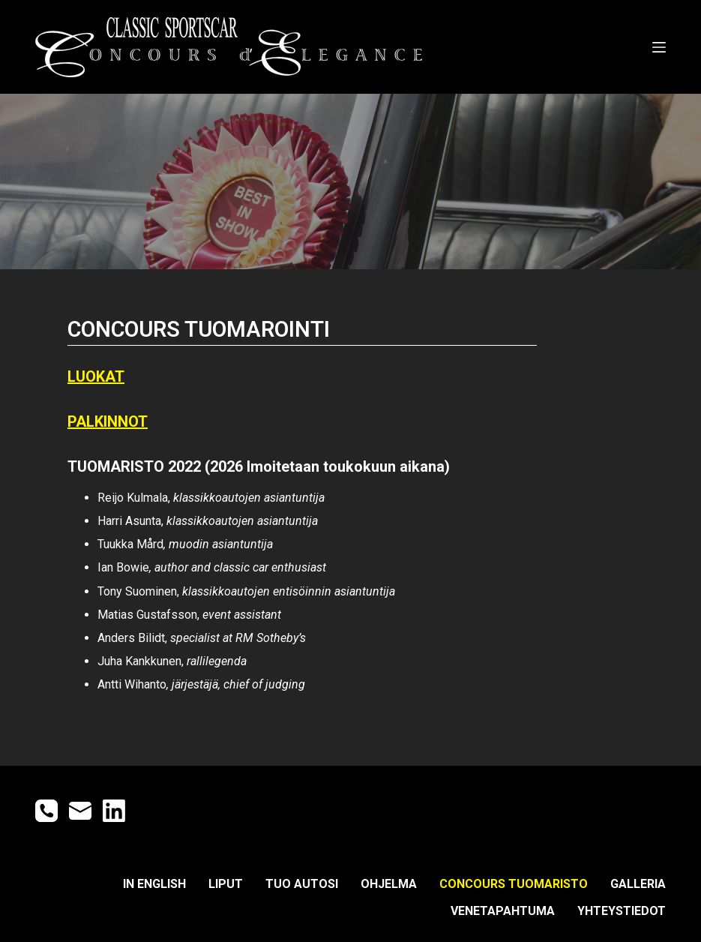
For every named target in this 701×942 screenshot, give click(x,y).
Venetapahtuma (503, 911)
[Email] (80, 811)
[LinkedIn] (114, 811)
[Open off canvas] (659, 47)
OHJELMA (389, 884)
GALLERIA (638, 884)
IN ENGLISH (154, 884)
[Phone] (46, 811)
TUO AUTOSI (301, 884)
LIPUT (225, 884)
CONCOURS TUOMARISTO (513, 884)
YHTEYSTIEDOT (621, 911)
